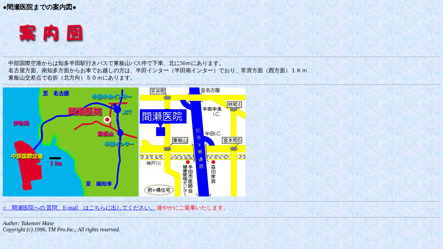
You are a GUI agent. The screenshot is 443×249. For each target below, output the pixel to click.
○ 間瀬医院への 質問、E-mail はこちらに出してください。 (79, 208)
